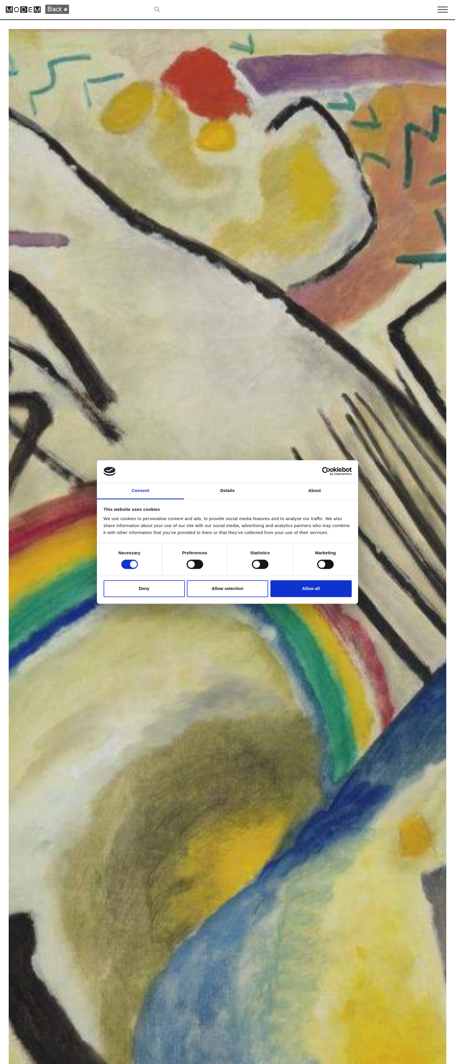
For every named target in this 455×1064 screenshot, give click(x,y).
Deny (144, 588)
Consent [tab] (140, 490)
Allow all (311, 588)
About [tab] (314, 490)
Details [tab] (227, 490)
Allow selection (227, 588)
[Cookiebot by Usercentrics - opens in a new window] (326, 471)
